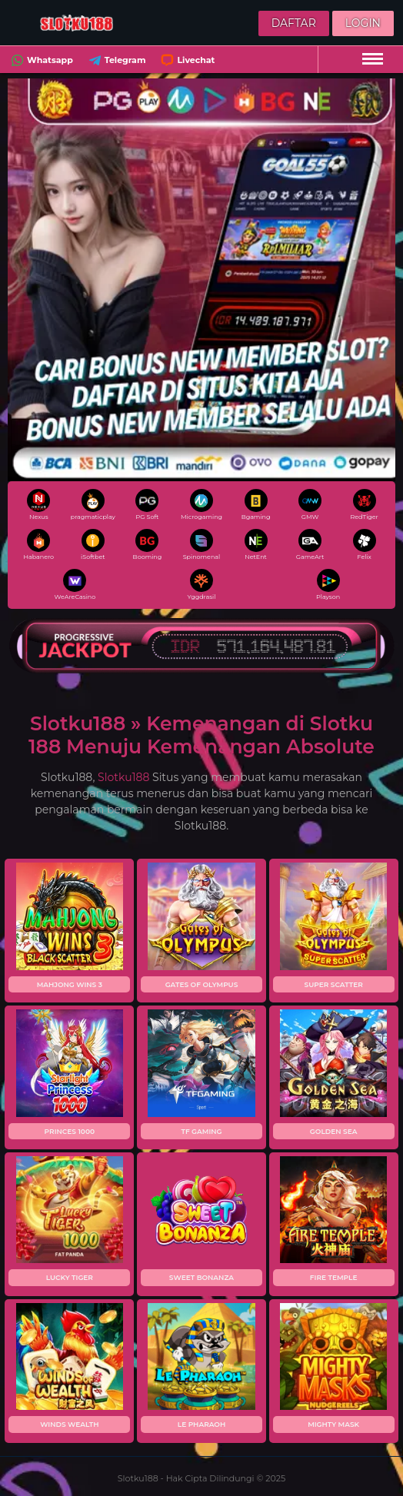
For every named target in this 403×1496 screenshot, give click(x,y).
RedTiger (364, 504)
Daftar (293, 23)
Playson (328, 584)
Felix (364, 544)
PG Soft (146, 504)
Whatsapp (40, 60)
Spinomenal (202, 544)
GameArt (310, 544)
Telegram (115, 60)
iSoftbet (93, 544)
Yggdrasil (202, 584)
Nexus (38, 504)
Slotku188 (123, 777)
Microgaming (201, 504)
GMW (309, 504)
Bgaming (256, 504)
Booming (147, 544)
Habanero (38, 544)
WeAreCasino (74, 584)
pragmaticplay (93, 504)
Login (363, 23)
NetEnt (256, 544)
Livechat (186, 60)
